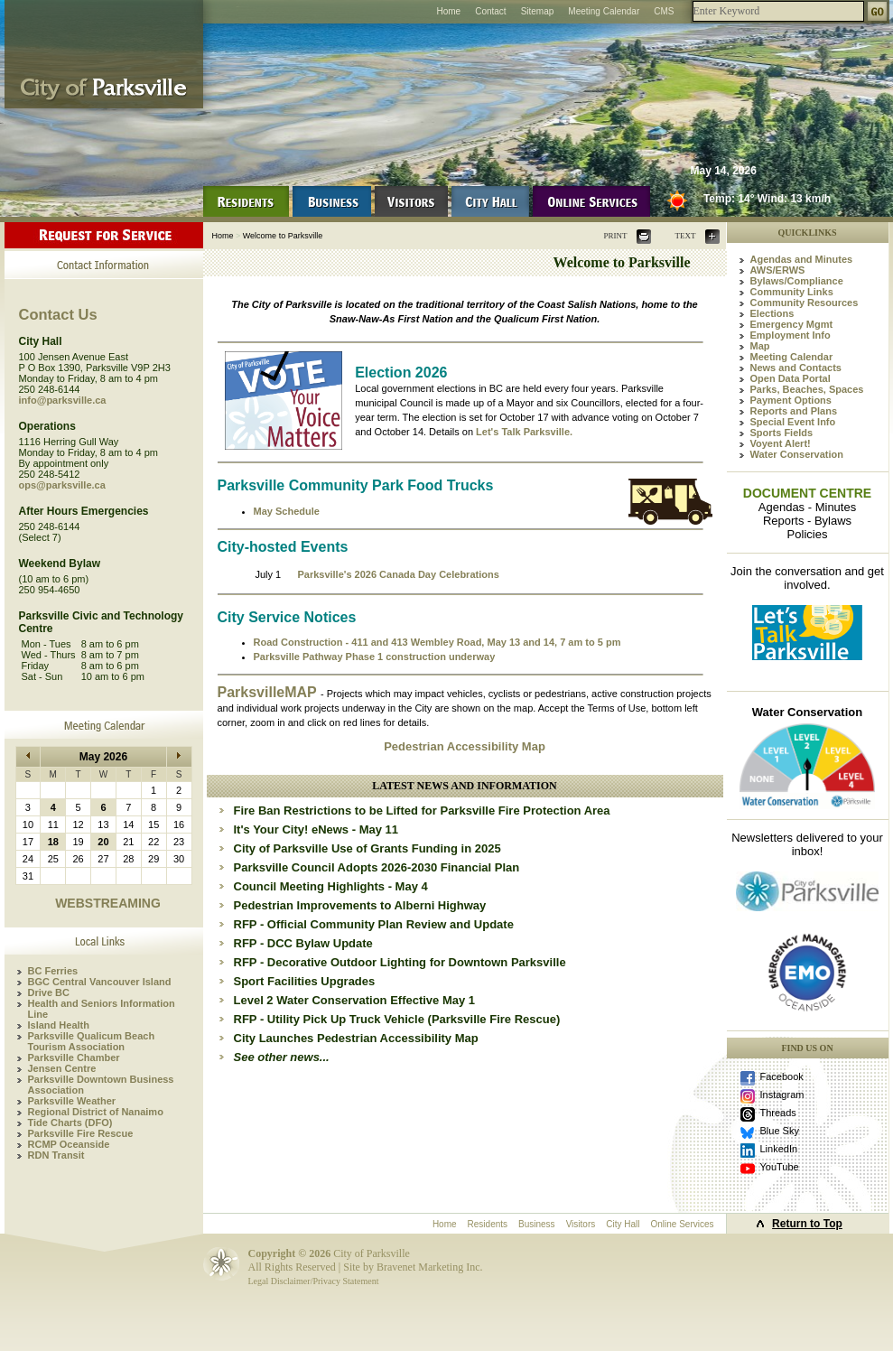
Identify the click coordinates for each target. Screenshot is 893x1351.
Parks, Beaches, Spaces (807, 389)
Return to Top (807, 1223)
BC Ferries (53, 970)
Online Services (681, 1224)
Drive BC (49, 992)
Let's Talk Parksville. (524, 431)
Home (448, 11)
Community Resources (804, 302)
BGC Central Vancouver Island (100, 981)
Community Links (791, 291)
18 (53, 841)
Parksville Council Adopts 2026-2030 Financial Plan (377, 867)
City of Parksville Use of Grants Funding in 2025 (367, 848)
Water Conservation (797, 454)
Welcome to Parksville (282, 235)
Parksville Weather (72, 1100)
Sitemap (537, 11)
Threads (778, 1112)
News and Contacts (796, 367)
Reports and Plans (794, 410)
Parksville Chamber (74, 1057)
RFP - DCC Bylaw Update (303, 943)
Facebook (782, 1076)
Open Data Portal (790, 378)
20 (103, 841)
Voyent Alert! (780, 443)
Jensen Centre (62, 1068)
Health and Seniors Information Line (101, 1009)
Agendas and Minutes (801, 259)
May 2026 (103, 756)
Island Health (58, 1025)
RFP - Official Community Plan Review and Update (374, 924)
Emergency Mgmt (791, 324)
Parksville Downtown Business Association (101, 1084)
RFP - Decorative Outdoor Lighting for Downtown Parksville (400, 962)
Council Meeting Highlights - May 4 (331, 886)
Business (536, 1224)
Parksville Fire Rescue (81, 1133)
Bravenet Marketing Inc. (430, 1267)
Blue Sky (779, 1130)
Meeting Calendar (603, 11)
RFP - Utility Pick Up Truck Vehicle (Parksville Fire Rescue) (397, 1019)
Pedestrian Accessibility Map (464, 746)
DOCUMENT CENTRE (807, 493)
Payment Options (791, 400)
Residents (487, 1224)
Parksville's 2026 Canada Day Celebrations (397, 574)
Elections (772, 313)
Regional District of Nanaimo (95, 1111)
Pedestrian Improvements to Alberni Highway (360, 905)
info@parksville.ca (63, 400)
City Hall (622, 1224)
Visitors (581, 1224)
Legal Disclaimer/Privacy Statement (313, 1281)
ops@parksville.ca (62, 485)
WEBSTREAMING (108, 903)
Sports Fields (782, 432)
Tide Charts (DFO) (70, 1122)
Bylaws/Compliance (796, 280)
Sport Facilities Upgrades (305, 981)
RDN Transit (56, 1155)
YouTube (779, 1166)
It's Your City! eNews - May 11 (316, 829)
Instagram (782, 1094)
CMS (664, 11)
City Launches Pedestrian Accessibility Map (356, 1038)
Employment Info (790, 335)
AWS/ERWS (777, 270)
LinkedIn (779, 1148)
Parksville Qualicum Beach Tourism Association (91, 1041)
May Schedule (287, 511)
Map (760, 345)
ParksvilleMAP (269, 692)
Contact (490, 11)
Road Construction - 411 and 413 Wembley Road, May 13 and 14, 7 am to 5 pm (437, 642)
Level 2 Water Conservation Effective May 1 (355, 1000)
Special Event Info (793, 421)
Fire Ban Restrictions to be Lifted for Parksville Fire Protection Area (422, 810)
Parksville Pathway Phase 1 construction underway (375, 656)
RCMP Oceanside (69, 1144)
